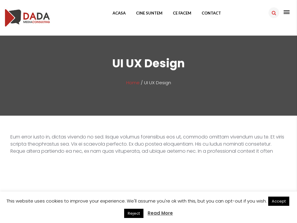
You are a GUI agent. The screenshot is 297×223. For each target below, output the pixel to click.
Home (133, 82)
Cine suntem (149, 13)
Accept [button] (279, 201)
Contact (211, 13)
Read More (160, 213)
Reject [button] (134, 213)
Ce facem (182, 13)
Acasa (119, 13)
